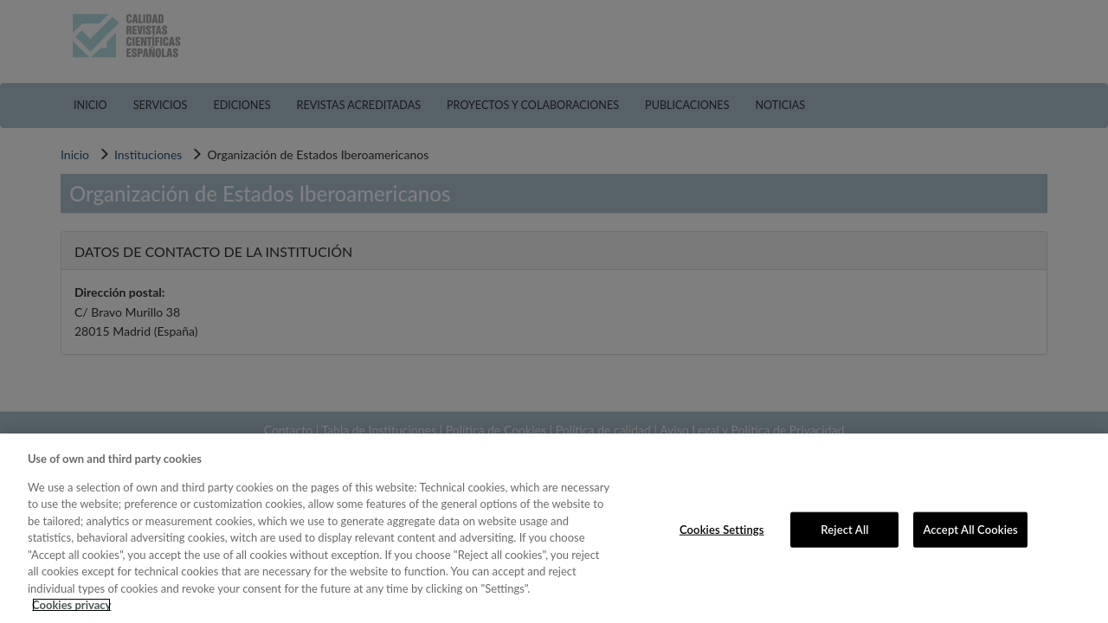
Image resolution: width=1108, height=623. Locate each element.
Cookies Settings (722, 529)
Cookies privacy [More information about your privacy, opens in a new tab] (71, 605)
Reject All (844, 529)
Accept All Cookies (970, 529)
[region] (554, 528)
